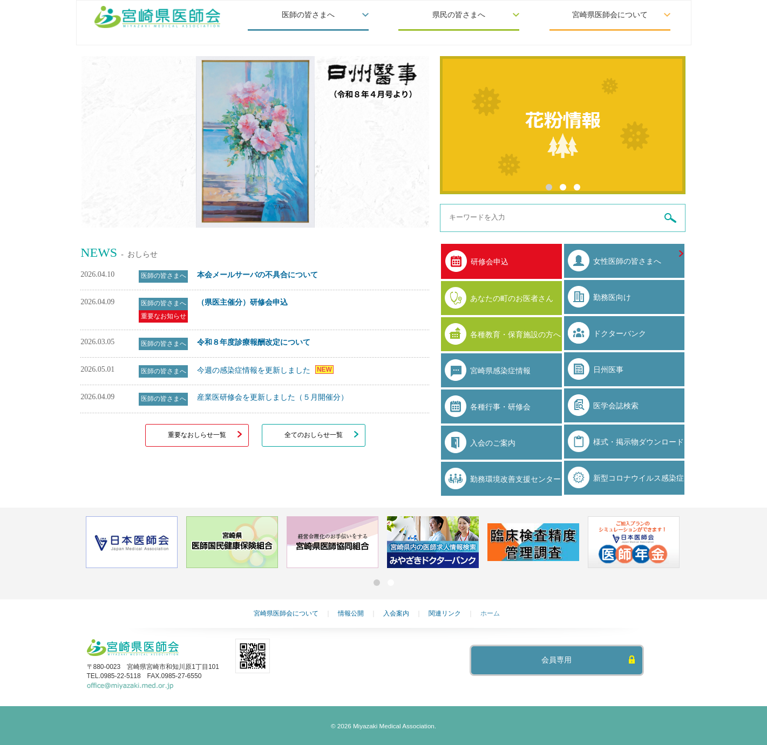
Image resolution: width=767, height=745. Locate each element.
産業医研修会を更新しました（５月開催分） (272, 397)
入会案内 (396, 613)
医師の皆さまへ (308, 15)
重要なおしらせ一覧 (197, 435)
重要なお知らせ (163, 316)
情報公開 (351, 613)
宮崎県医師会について (610, 15)
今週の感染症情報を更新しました (255, 370)
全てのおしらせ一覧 (313, 435)
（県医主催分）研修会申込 (242, 302)
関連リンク (445, 613)
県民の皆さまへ (458, 15)
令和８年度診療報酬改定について (253, 342)
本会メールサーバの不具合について (257, 274)
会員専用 (556, 660)
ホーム (490, 613)
